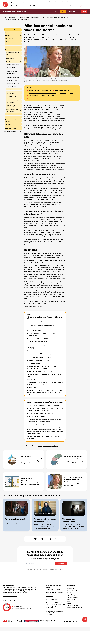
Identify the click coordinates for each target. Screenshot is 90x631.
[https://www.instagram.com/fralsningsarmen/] (67, 621)
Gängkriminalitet (9, 38)
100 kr (55, 11)
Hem (5, 17)
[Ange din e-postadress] (38, 563)
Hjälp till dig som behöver (10, 131)
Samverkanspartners (12, 80)
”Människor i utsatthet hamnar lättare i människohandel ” (41, 93)
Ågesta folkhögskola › (72, 595)
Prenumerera (60, 563)
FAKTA (70, 93)
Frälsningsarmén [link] (17, 3)
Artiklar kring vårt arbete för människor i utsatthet (11, 127)
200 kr (62, 11)
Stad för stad (64, 17)
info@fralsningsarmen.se (52, 599)
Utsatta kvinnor (8, 114)
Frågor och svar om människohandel (10, 106)
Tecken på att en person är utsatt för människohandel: (41, 95)
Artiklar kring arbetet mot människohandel (12, 110)
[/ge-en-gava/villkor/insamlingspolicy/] (8, 621)
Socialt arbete (15, 6)
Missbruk (7, 41)
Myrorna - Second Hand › (73, 590)
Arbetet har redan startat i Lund (61, 90)
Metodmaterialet (11, 67)
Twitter (37, 539)
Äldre (6, 117)
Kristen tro (25, 6)
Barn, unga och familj (10, 32)
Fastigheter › (70, 593)
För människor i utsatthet (23, 17)
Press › (69, 601)
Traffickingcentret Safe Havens (13, 89)
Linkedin (53, 539)
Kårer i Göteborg (50, 614)
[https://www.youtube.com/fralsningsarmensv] (76, 621)
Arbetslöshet (8, 124)
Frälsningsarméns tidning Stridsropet (48, 446)
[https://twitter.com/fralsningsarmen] (73, 621)
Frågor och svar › (71, 599)
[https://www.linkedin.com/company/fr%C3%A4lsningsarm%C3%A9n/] (70, 621)
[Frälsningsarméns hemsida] (5, 4)
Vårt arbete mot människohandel (10, 57)
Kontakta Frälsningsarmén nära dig (54, 611)
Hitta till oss (33, 6)
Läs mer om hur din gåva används (11, 614)
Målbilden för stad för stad (13, 64)
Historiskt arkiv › (71, 588)
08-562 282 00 (49, 596)
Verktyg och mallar (11, 86)
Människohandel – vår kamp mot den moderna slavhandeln (45, 17)
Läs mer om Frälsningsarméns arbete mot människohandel (42, 98)
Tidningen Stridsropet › (73, 597)
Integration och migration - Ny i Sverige (11, 120)
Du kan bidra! (62, 93)
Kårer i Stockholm (50, 613)
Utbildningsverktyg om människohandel (11, 97)
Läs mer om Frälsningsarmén (10, 596)
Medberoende (8, 47)
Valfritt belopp (72, 11)
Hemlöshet (7, 35)
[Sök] (62, 6)
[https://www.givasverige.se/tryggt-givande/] (19, 621)
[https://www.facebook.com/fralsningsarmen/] (64, 621)
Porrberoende (8, 44)
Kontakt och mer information (13, 83)
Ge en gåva (81, 6)
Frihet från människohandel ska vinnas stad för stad (14, 76)
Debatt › (69, 603)
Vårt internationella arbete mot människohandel (13, 101)
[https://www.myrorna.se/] (31, 621)
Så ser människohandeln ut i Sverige (12, 53)
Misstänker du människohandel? (10, 92)
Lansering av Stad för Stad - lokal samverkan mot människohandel (13, 71)
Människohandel (9, 49)
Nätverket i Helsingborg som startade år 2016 (39, 90)
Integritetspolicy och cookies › (74, 607)
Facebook (44, 539)
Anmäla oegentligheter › (73, 605)
